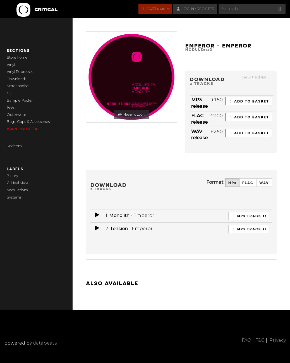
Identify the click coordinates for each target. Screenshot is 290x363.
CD (10, 93)
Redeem (14, 146)
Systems (14, 197)
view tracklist (257, 77)
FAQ (246, 340)
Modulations (17, 190)
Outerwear (16, 115)
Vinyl (11, 65)
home (22, 57)
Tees (10, 107)
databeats (45, 343)
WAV (264, 183)
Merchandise (18, 86)
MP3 (232, 183)
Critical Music (18, 183)
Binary (12, 176)
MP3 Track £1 (249, 216)
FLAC (247, 183)
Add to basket (249, 101)
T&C (260, 340)
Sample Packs (19, 100)
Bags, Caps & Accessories (28, 122)
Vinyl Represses (20, 72)
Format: (215, 182)
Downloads (16, 79)
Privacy (277, 340)
